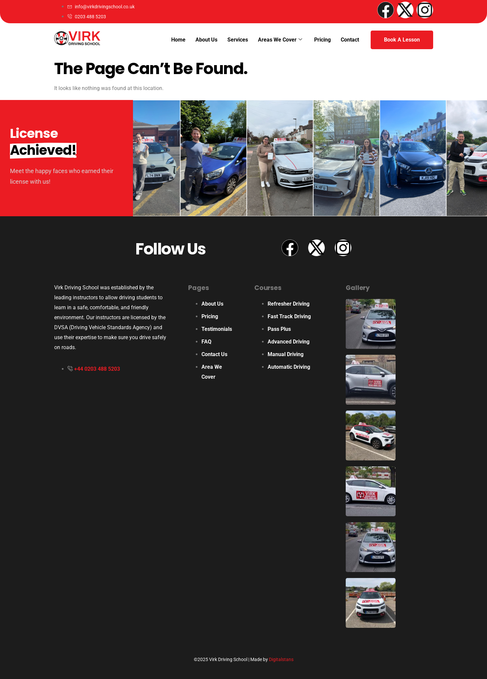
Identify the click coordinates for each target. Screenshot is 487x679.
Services (237, 40)
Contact (350, 40)
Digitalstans (281, 659)
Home (178, 40)
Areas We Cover (280, 40)
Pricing (322, 40)
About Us (206, 40)
